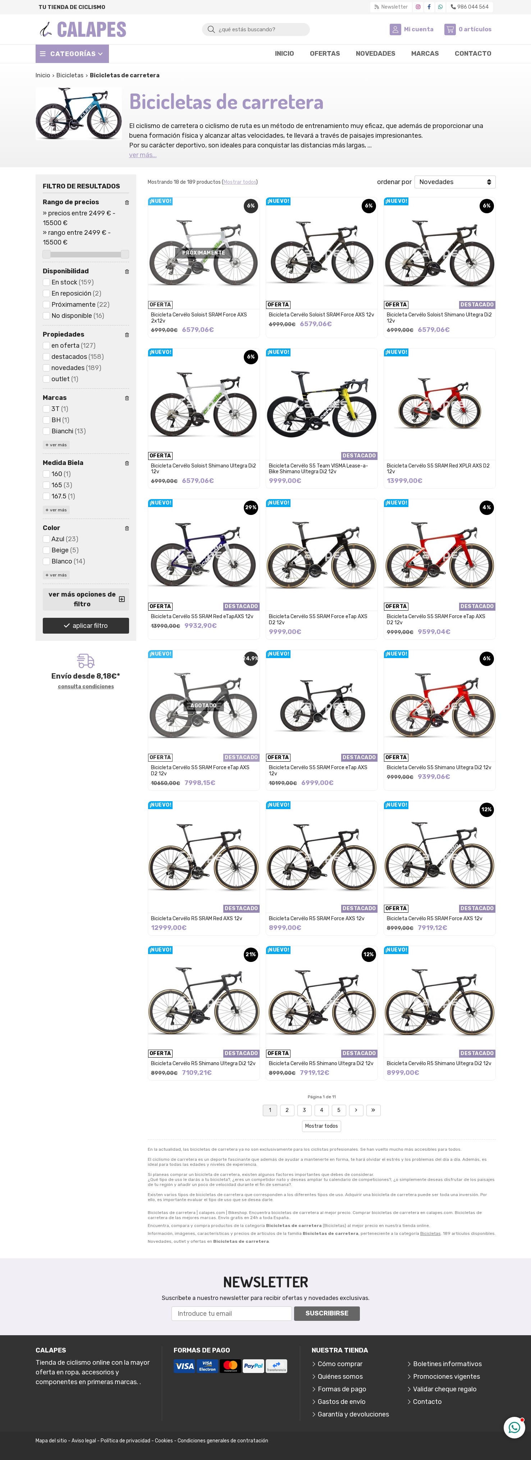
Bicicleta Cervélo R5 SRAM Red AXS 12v (196, 919)
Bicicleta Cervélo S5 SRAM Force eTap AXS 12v (318, 771)
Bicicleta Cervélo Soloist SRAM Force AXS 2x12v (199, 318)
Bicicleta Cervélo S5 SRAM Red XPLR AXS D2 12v (438, 469)
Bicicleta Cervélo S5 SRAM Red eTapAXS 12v (202, 616)
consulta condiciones (86, 687)
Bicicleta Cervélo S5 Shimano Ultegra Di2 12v (439, 768)
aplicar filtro (90, 626)
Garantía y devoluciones (353, 1414)
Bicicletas (430, 1233)
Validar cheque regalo (445, 1389)
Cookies (164, 1441)
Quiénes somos (340, 1377)
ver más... (143, 155)
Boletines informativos (447, 1364)
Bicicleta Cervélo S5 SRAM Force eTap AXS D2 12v (318, 619)
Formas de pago (342, 1389)
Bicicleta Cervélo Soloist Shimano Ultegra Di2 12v (439, 318)
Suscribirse (327, 1313)
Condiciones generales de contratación (223, 1441)
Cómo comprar (340, 1364)
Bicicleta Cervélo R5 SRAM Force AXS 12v (317, 919)
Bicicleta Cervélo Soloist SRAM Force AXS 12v (321, 315)
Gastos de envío (342, 1402)
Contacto (427, 1402)
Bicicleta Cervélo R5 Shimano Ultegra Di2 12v (203, 1063)
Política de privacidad (125, 1441)
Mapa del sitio (51, 1441)
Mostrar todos (240, 182)
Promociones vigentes (446, 1377)
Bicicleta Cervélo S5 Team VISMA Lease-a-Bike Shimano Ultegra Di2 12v (318, 469)
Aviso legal (84, 1441)
